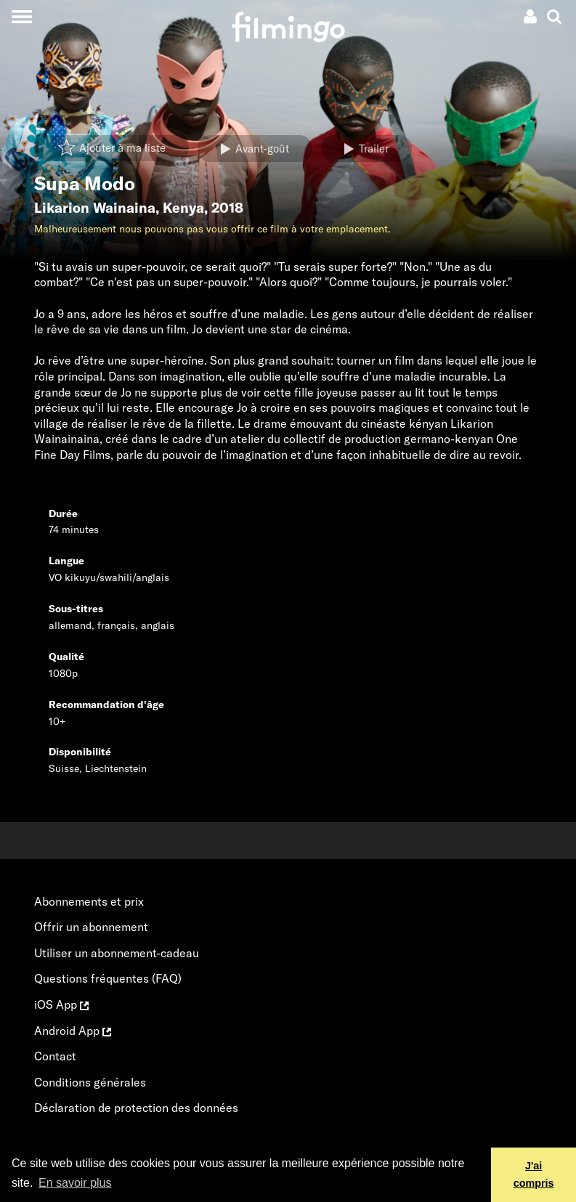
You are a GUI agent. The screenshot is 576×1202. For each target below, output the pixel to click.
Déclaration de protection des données (136, 1107)
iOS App (61, 1004)
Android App (72, 1030)
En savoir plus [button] (75, 1183)
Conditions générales (90, 1082)
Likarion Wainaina (94, 207)
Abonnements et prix (89, 901)
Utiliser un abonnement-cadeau (116, 953)
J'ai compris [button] (534, 1174)
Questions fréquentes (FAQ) (108, 978)
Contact (55, 1056)
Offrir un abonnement (91, 926)
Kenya (183, 207)
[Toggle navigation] (21, 16)
